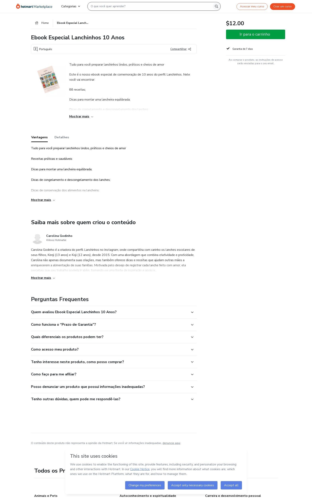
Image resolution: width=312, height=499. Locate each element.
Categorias (70, 6)
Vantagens (39, 137)
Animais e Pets (46, 496)
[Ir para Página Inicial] (35, 6)
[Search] (216, 6)
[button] (109, 312)
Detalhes (62, 137)
